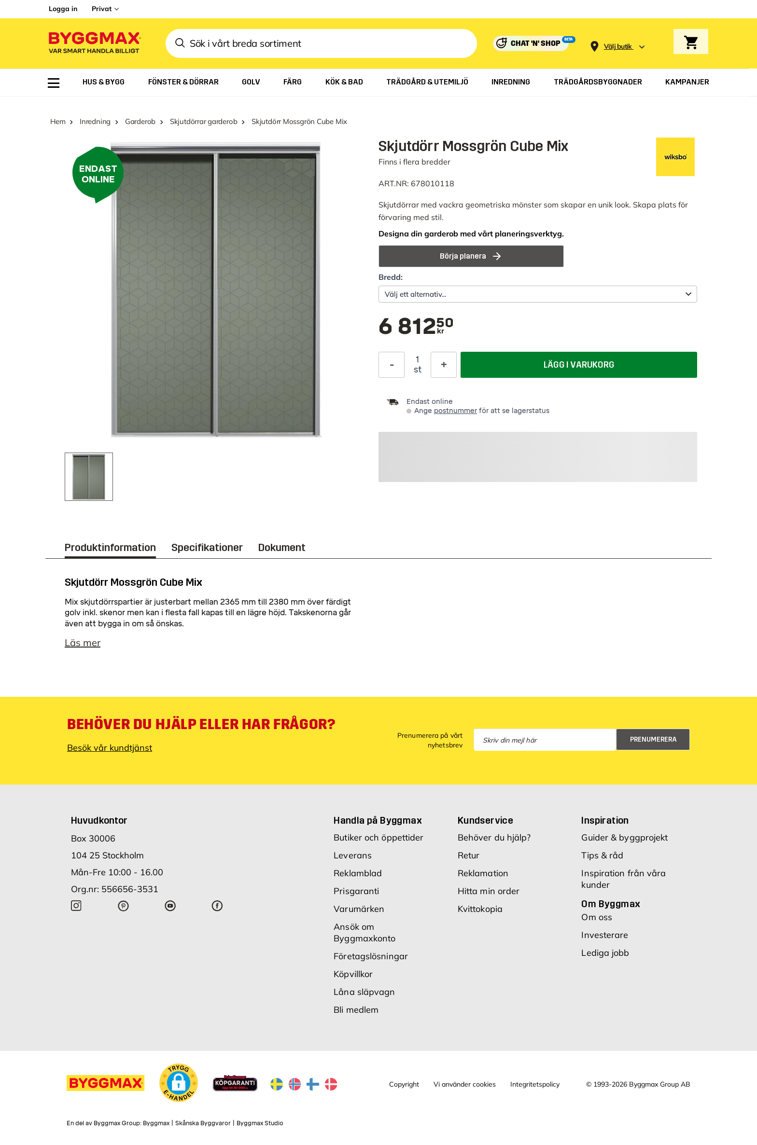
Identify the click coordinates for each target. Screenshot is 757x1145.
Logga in (63, 8)
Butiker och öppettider (378, 837)
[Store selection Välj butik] (617, 46)
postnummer (455, 411)
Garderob (140, 121)
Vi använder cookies (465, 1084)
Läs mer (82, 642)
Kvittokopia (480, 908)
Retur (469, 855)
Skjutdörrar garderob (204, 121)
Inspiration (605, 820)
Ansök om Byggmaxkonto (364, 932)
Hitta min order (489, 891)
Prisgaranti (356, 891)
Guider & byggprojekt (624, 837)
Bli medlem (356, 1009)
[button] (178, 1082)
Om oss (596, 917)
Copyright (404, 1084)
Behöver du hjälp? (494, 837)
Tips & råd (602, 855)
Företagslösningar (371, 956)
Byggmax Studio (260, 1123)
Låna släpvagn (364, 991)
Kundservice (485, 820)
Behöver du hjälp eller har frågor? (201, 724)
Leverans (353, 855)
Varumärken (359, 908)
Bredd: (390, 277)
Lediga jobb (605, 952)
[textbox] (416, 327)
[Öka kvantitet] (444, 365)
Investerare (604, 934)
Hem (57, 121)
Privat (102, 8)
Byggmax (156, 1123)
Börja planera (471, 256)
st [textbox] (417, 369)
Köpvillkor (353, 973)
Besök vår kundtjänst (109, 747)
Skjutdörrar (398, 204)
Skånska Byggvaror (203, 1123)
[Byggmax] (94, 43)
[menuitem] (53, 83)
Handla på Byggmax (378, 820)
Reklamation (483, 873)
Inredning (95, 121)
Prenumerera (653, 739)
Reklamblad (358, 873)
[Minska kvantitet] (391, 365)
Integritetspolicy (535, 1084)
